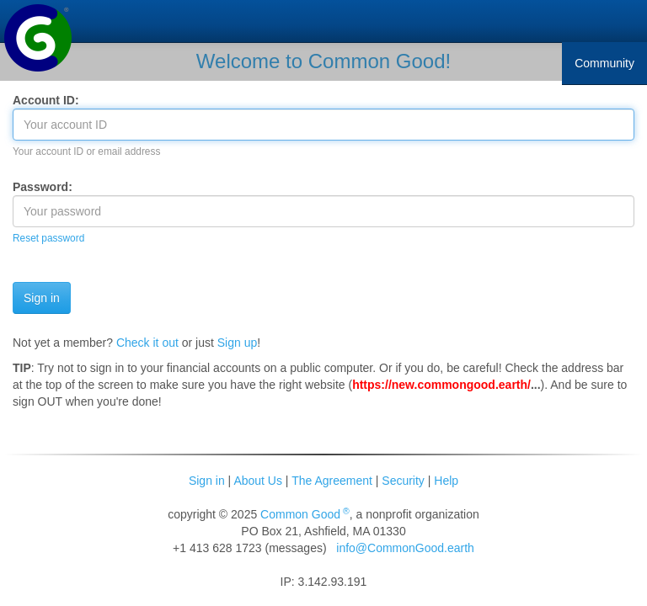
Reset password (48, 238)
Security (403, 480)
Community (604, 63)
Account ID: (46, 100)
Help (446, 480)
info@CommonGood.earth (405, 548)
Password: (42, 187)
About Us (257, 480)
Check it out (147, 342)
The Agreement (331, 480)
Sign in (207, 480)
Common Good (305, 514)
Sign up (237, 342)
